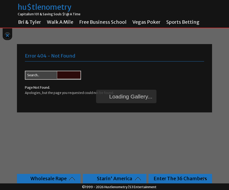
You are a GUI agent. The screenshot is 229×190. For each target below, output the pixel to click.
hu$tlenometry (44, 7)
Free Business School (103, 22)
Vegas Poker (146, 22)
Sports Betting (183, 22)
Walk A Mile (60, 22)
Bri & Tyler (29, 22)
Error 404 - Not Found (50, 56)
